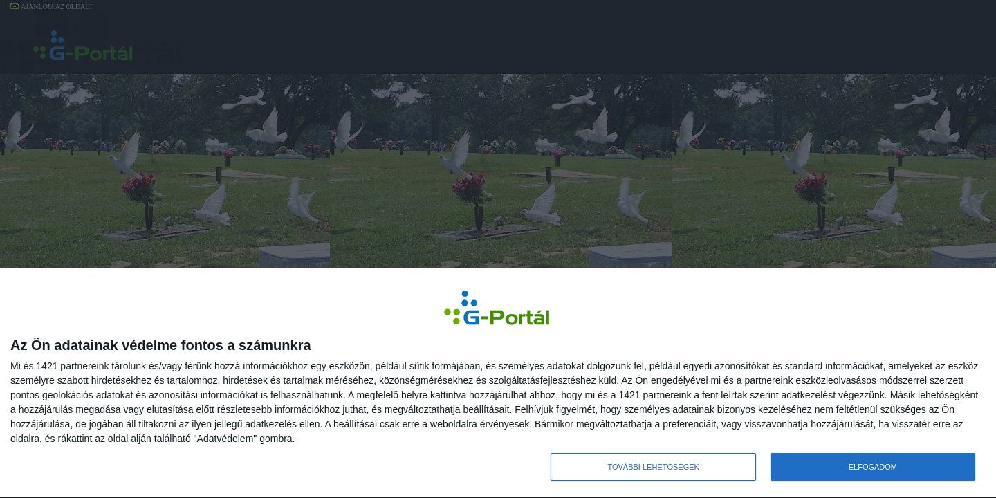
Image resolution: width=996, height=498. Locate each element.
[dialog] (498, 383)
